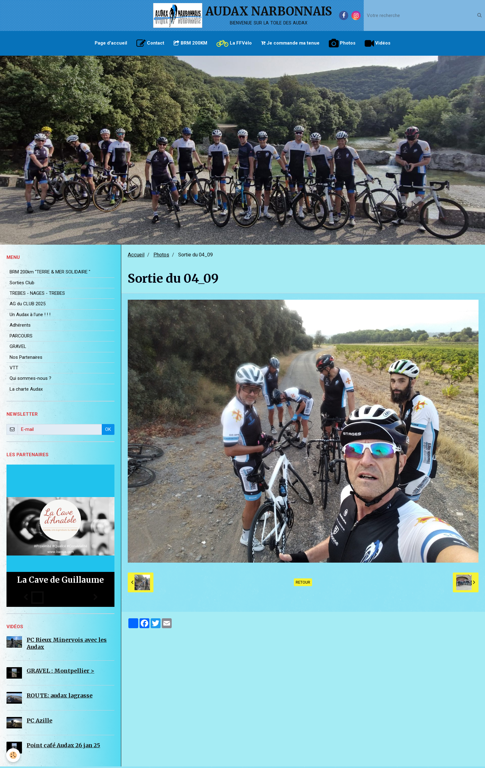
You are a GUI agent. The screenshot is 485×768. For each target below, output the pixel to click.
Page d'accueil (111, 43)
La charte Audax (26, 390)
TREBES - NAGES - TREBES (37, 295)
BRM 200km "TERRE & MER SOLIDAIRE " (50, 273)
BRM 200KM (190, 43)
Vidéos (377, 43)
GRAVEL (18, 348)
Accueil (136, 256)
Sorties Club (22, 284)
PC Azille (39, 722)
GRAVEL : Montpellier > (60, 672)
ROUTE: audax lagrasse (59, 697)
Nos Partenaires (26, 359)
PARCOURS (21, 337)
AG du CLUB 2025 (27, 305)
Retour (303, 583)
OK (108, 431)
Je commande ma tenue (290, 43)
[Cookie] (13, 755)
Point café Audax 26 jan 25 (63, 746)
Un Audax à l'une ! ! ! (30, 316)
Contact (150, 43)
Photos (342, 43)
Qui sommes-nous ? (30, 380)
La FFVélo (234, 43)
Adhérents (20, 326)
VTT (14, 369)
